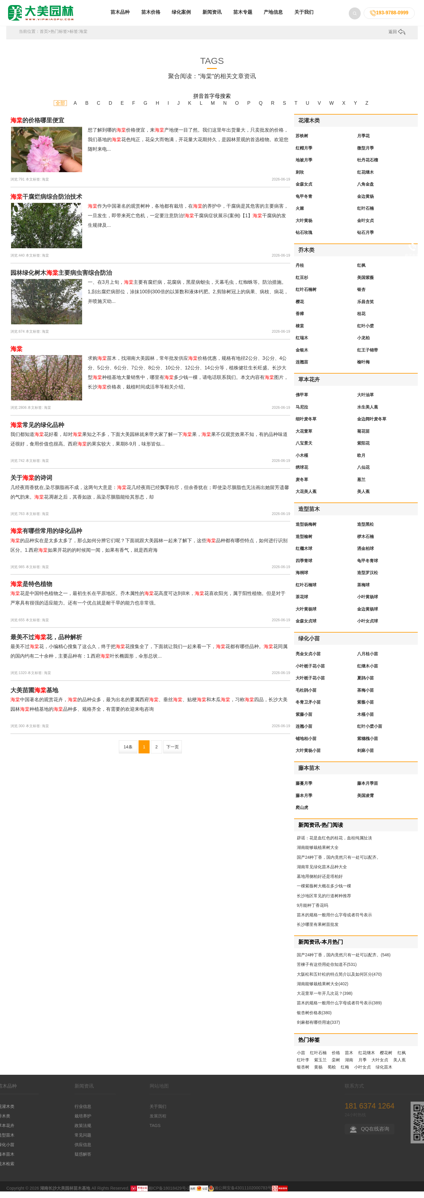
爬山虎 (302, 814)
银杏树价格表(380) (314, 1019)
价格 (336, 1059)
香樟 (300, 320)
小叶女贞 (362, 1073)
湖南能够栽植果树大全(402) (322, 990)
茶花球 (302, 603)
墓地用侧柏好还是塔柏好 (320, 883)
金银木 (302, 356)
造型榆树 (304, 543)
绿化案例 (181, 17)
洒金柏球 (365, 555)
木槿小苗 (365, 721)
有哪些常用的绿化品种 (46, 537)
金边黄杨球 (367, 615)
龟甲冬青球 (367, 567)
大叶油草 (365, 401)
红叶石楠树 (306, 296)
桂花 (361, 320)
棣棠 (300, 332)
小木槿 (302, 462)
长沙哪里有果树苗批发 (318, 931)
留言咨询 (412, 293)
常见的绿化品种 (37, 431)
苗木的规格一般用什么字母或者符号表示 (334, 921)
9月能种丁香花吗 (312, 911)
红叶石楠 (365, 214)
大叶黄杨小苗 (308, 757)
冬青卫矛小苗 (308, 708)
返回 (396, 38)
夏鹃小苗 (365, 684)
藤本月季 (304, 802)
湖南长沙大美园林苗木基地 (65, 1194)
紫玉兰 (320, 1066)
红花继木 (365, 178)
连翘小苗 (304, 732)
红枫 (361, 271)
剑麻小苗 (365, 757)
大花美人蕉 (306, 498)
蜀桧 (332, 1073)
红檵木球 (304, 555)
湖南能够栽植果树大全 (318, 854)
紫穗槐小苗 (367, 745)
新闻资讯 (212, 17)
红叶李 (303, 1066)
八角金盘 (365, 190)
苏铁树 (302, 142)
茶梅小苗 (365, 696)
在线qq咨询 (412, 271)
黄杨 (318, 1073)
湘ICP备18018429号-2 (169, 1194)
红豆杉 (302, 284)
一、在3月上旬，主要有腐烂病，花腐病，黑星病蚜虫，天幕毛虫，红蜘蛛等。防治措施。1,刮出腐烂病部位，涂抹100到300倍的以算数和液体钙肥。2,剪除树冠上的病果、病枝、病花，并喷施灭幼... (188, 298)
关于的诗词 (31, 484)
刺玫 (300, 178)
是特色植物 (31, 590)
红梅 (345, 1073)
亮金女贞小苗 (308, 660)
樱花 (300, 308)
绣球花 (302, 473)
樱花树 (386, 1059)
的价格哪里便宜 (37, 127)
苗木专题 (242, 17)
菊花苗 (363, 437)
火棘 (300, 214)
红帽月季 (304, 154)
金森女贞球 (306, 627)
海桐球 (302, 579)
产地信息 (273, 17)
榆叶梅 (363, 368)
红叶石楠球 (306, 591)
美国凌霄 (365, 802)
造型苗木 (309, 516)
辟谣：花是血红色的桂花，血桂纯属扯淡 (334, 844)
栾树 (336, 1066)
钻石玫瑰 (304, 239)
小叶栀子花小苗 (310, 672)
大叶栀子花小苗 (310, 684)
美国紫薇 (365, 284)
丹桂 (300, 271)
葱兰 (361, 486)
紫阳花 (363, 449)
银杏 (361, 296)
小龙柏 (363, 344)
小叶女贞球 (367, 627)
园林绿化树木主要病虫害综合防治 (61, 279)
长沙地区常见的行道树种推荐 (324, 902)
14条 (128, 753)
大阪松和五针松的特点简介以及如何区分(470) (339, 980)
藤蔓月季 (304, 789)
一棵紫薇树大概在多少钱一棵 (324, 892)
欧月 (361, 462)
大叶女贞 (379, 1066)
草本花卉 (309, 386)
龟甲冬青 (304, 203)
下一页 (172, 753)
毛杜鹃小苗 (306, 696)
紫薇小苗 (365, 708)
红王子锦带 (367, 356)
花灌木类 (309, 127)
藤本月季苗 (367, 789)
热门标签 (58, 38)
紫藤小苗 (304, 721)
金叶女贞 (365, 227)
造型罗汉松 (367, 579)
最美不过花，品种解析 (46, 643)
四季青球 (304, 567)
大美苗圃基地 (34, 696)
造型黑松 (365, 530)
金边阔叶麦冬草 (371, 425)
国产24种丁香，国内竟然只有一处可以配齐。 (339, 863)
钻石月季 (365, 239)
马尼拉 (302, 413)
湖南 (349, 1066)
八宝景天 (304, 449)
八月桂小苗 (367, 660)
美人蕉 (363, 498)
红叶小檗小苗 (369, 732)
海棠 (45, 186)
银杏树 (303, 1073)
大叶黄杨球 (306, 615)
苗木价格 (150, 17)
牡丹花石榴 (367, 166)
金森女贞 (304, 190)
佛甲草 (302, 401)
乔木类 (306, 257)
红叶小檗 (365, 332)
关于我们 (304, 17)
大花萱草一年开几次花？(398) (325, 999)
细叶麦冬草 (306, 425)
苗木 (349, 1059)
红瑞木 (302, 344)
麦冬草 (302, 486)
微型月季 (365, 154)
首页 (44, 38)
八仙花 (363, 473)
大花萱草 (304, 437)
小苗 (301, 1059)
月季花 (363, 142)
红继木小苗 (367, 672)
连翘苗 (302, 368)
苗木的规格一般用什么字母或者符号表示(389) (339, 1009)
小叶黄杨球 (367, 603)
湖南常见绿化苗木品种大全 (322, 873)
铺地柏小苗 (306, 745)
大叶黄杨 (304, 227)
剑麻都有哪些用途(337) (318, 1028)
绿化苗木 (384, 1073)
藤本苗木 (309, 775)
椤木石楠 (365, 543)
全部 (60, 109)
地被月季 (304, 166)
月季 (362, 1066)
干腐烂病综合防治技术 (46, 203)
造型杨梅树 (306, 530)
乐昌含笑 (365, 308)
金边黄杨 (365, 203)
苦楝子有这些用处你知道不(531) (327, 971)
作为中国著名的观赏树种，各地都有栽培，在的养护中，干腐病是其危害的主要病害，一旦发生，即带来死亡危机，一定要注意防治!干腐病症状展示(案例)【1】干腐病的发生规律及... (188, 222)
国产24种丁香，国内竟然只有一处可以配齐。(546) (344, 961)
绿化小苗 (309, 645)
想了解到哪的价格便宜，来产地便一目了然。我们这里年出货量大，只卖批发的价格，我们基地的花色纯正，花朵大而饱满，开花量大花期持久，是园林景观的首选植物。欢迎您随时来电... (188, 146)
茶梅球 (363, 591)
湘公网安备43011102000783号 (240, 1194)
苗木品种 (120, 17)
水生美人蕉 (367, 413)
